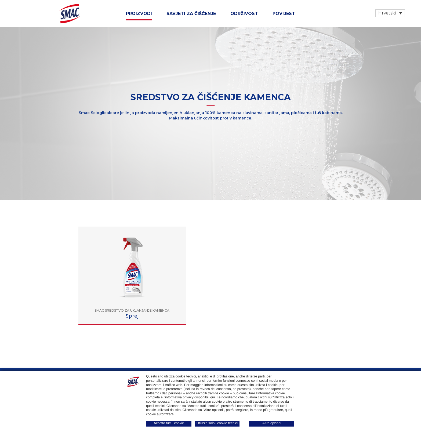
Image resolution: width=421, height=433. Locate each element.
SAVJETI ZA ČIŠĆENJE (191, 13)
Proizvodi (139, 13)
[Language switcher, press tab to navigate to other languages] (390, 13)
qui (212, 397)
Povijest (284, 13)
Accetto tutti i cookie (169, 423)
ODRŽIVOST (244, 13)
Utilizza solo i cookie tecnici (217, 423)
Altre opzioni (271, 423)
